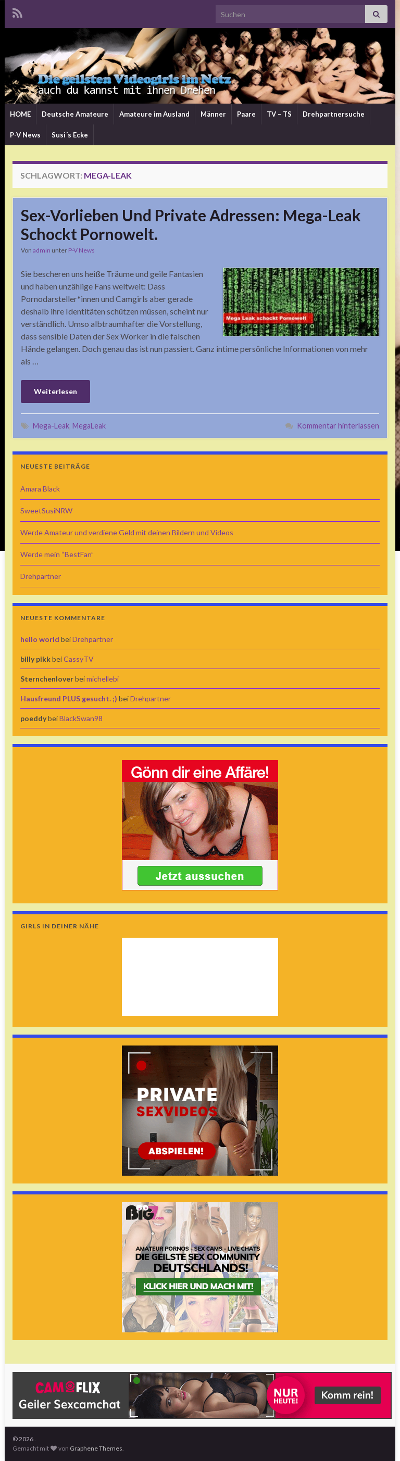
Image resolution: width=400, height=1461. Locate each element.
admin (42, 250)
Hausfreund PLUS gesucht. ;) (68, 698)
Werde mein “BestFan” (57, 554)
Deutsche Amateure (75, 114)
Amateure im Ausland (154, 114)
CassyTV (79, 658)
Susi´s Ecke (70, 135)
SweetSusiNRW (46, 510)
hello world (39, 639)
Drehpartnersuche (334, 114)
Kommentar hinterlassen (338, 425)
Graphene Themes (96, 1448)
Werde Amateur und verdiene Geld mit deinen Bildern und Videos (126, 532)
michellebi (102, 678)
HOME (20, 114)
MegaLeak (89, 425)
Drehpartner (40, 576)
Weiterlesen (55, 391)
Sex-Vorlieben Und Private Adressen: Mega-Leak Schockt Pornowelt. (191, 224)
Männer (213, 114)
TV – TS (279, 114)
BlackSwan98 (81, 718)
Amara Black (40, 488)
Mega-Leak (51, 425)
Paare (246, 114)
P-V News (25, 135)
